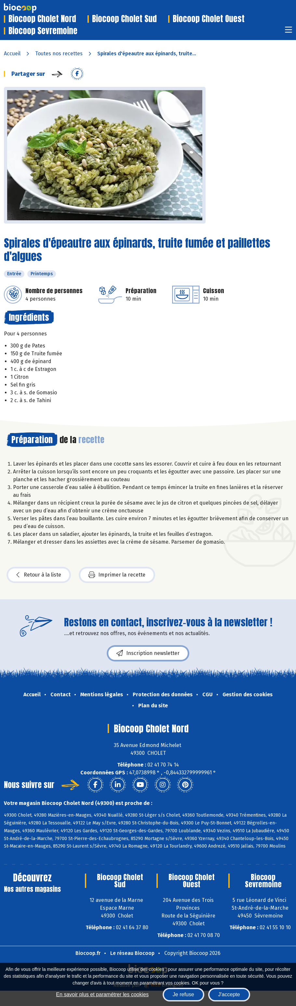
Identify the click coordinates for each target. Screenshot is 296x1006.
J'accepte (229, 994)
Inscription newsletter (148, 653)
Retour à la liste (38, 575)
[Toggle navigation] (288, 32)
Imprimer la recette (116, 575)
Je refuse (183, 994)
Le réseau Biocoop (132, 953)
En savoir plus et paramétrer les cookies (102, 994)
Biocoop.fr (88, 953)
